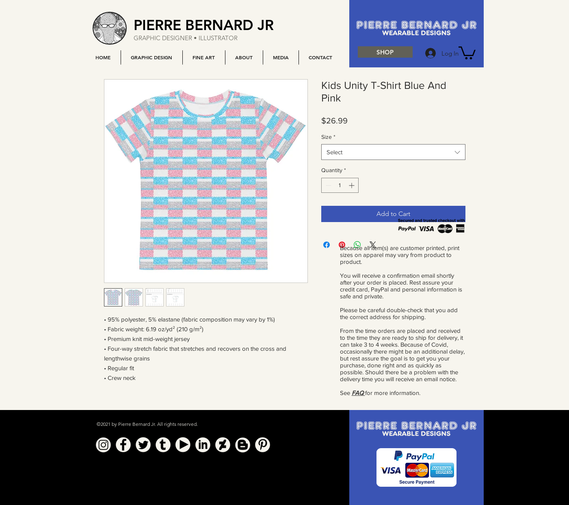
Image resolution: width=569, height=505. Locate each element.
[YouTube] (183, 445)
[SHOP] (385, 52)
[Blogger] (243, 445)
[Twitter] (143, 445)
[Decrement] (327, 185)
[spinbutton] (340, 185)
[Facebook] (123, 445)
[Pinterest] (262, 445)
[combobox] (393, 152)
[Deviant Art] (223, 445)
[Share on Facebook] (326, 245)
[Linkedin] (203, 445)
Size (328, 137)
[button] (151, 57)
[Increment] (352, 185)
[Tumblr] (163, 445)
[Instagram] (103, 445)
